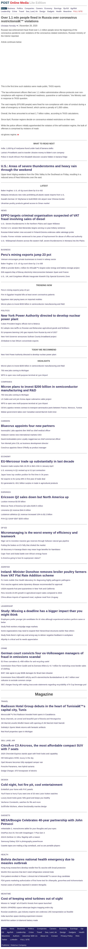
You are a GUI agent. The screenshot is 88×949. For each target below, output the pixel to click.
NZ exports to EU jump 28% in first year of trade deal (23, 479)
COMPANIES (6, 382)
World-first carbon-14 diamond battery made (19, 920)
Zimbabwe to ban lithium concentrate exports (19, 341)
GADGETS (5, 815)
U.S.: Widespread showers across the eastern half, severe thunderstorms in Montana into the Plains (42, 241)
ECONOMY (6, 457)
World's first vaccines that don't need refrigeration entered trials (27, 872)
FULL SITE (25, 940)
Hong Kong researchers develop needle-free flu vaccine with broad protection (33, 868)
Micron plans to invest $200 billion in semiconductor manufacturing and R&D (33, 304)
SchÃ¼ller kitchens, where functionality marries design (24, 806)
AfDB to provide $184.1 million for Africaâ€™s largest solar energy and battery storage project (40, 268)
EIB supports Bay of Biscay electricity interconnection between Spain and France (34, 272)
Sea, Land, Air (32, 11)
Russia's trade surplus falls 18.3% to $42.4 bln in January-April (27, 466)
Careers (39, 8)
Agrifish (73, 8)
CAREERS (5, 421)
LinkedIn (13, 940)
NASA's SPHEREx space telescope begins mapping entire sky (27, 908)
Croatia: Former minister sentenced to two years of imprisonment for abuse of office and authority (41, 236)
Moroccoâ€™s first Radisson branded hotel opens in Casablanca (28, 715)
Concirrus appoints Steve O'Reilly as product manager (23, 448)
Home (4, 929)
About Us (44, 936)
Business (11, 8)
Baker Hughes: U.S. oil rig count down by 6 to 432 (22, 191)
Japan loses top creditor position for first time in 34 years (24, 475)
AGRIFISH (5, 567)
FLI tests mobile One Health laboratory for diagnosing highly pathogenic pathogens (35, 580)
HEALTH (4, 855)
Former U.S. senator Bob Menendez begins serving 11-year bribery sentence (33, 228)
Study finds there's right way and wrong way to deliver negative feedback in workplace (37, 635)
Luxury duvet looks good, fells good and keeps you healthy (25, 798)
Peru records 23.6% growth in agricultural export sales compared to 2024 (31, 593)
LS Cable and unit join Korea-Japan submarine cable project (26, 399)
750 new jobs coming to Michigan (15, 371)
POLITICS (5, 311)
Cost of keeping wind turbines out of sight (32, 898)
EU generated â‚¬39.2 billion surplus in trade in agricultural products (29, 483)
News (3, 8)
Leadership (5, 11)
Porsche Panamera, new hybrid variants (17, 767)
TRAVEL (4, 701)
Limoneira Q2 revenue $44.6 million (16, 510)
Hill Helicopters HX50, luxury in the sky (17, 758)
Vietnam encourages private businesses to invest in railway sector (28, 259)
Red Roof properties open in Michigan (17, 732)
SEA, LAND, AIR (8, 741)
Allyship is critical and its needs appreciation (19, 639)
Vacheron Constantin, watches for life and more (21, 802)
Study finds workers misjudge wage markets (19, 627)
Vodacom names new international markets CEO (21, 435)
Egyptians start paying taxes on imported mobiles (21, 299)
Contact (54, 936)
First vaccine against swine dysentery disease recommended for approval (31, 584)
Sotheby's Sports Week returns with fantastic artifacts (23, 727)
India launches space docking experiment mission (21, 916)
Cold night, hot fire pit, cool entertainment (31, 784)
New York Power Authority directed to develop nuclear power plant (28, 355)
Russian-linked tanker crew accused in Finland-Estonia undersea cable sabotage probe (37, 232)
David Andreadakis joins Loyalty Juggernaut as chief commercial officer (30, 439)
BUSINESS (5, 250)
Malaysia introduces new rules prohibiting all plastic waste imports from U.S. (33, 195)
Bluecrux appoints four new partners (28, 426)
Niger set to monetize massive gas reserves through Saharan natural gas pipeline (35, 541)
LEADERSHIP (7, 606)
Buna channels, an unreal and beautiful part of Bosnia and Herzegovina (31, 719)
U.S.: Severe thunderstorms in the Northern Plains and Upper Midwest (30, 224)
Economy (48, 8)
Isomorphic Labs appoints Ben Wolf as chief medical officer (25, 431)
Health (59, 11)
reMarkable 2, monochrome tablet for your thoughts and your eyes (28, 829)
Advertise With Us (30, 936)
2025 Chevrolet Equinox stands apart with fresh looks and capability (29, 754)
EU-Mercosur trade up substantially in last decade (37, 461)
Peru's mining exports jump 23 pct (26, 254)
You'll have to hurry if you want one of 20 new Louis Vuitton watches (29, 794)
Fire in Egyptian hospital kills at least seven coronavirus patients (28, 295)
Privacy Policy (66, 936)
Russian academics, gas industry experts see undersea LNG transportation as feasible (37, 912)
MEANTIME (6, 894)
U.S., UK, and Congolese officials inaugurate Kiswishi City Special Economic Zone (35, 276)
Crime (14, 11)
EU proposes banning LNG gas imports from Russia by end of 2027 (29, 332)
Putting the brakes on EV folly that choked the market (23, 545)
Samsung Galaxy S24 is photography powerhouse (22, 841)
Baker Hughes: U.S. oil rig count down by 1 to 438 (22, 264)
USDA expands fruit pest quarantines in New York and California (28, 589)
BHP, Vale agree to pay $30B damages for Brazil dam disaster (27, 673)
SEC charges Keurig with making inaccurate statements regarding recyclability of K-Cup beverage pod (43, 685)
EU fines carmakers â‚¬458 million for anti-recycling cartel (25, 662)
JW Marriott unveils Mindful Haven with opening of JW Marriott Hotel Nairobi (32, 723)
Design (42, 11)
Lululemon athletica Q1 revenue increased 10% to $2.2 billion (26, 514)
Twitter (4, 940)
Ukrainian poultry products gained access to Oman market (25, 203)
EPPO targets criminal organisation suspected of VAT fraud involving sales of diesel (40, 217)
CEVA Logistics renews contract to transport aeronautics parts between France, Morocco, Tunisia (41, 408)
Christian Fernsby (9, 26)
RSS (78, 936)
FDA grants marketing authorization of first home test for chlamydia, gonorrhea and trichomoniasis (42, 881)
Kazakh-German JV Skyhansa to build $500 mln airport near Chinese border (33, 199)
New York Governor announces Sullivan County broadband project (28, 337)
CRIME (4, 648)
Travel (21, 11)
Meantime (67, 11)
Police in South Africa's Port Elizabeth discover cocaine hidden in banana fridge (34, 157)
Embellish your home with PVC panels (17, 789)
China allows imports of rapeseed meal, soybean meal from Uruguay (29, 597)
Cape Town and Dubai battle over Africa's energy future (24, 554)
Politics (20, 8)
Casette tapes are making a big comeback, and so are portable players (30, 846)
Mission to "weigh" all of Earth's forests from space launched (26, 903)
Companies (29, 8)
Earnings (57, 8)
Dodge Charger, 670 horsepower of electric (19, 771)
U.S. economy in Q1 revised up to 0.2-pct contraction (23, 470)
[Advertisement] (19, 59)
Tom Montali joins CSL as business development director (24, 443)
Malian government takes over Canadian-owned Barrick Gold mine (28, 412)
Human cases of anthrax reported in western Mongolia (23, 885)
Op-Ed (66, 8)
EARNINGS (6, 492)
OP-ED (4, 528)
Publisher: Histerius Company (14, 945)
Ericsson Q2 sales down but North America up (35, 497)
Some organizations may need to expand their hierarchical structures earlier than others (37, 631)
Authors (16, 936)
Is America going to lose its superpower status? (20, 558)
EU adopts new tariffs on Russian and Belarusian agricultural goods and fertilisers (35, 328)
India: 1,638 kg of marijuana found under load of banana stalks (27, 148)
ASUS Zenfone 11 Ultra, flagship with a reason (20, 837)
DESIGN (4, 780)
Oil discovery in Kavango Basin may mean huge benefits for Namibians (30, 549)
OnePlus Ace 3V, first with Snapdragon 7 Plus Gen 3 (23, 833)
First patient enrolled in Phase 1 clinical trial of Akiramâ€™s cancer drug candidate (35, 876)
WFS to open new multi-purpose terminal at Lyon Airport (24, 375)
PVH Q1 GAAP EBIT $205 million (15, 519)
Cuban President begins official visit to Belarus (20, 324)
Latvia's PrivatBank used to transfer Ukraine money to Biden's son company (32, 153)
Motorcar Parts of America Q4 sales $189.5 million (22, 506)
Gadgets (50, 11)
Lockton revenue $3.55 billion (13, 502)
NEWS (3, 210)
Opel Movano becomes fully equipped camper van (22, 762)
